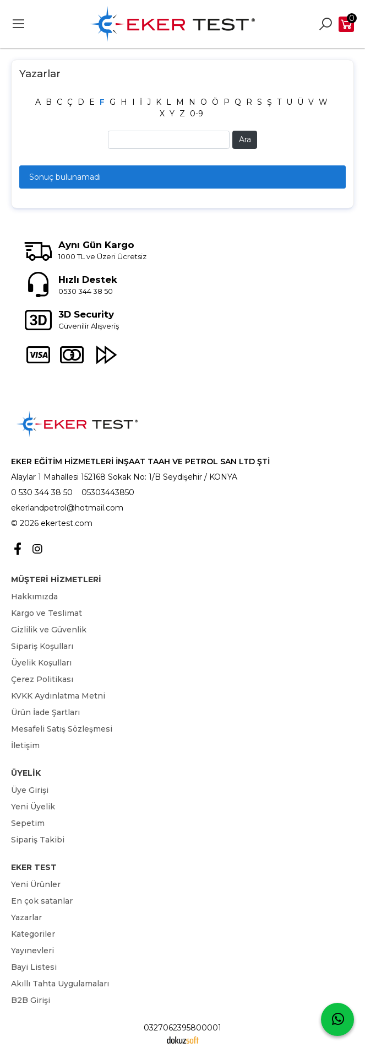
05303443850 (107, 492)
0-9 (196, 114)
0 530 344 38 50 (42, 492)
